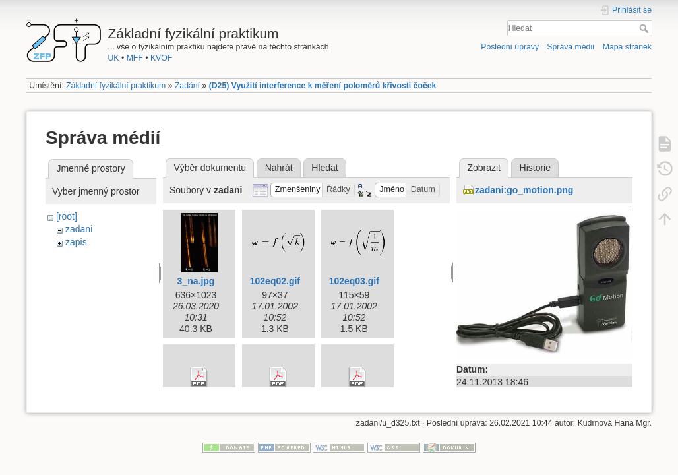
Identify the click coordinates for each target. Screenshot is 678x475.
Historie (535, 167)
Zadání (187, 85)
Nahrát (279, 167)
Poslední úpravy (510, 46)
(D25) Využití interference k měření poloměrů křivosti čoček (323, 85)
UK (113, 58)
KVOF (161, 58)
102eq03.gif (354, 281)
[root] (66, 216)
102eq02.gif (275, 281)
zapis (76, 242)
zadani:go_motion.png (524, 190)
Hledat (645, 28)
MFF (135, 58)
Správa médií (570, 46)
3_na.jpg (196, 281)
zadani (78, 229)
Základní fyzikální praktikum (116, 85)
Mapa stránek (627, 46)
